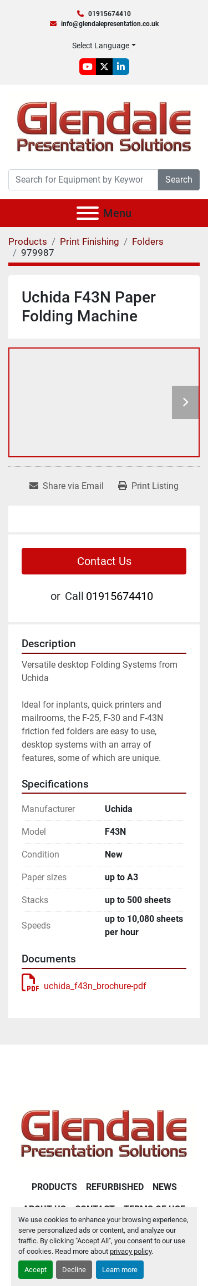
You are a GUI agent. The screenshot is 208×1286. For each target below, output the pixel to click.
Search (178, 179)
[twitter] (104, 66)
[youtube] (87, 66)
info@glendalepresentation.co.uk (110, 24)
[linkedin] (121, 66)
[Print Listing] (148, 486)
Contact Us (104, 561)
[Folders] (148, 241)
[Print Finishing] (89, 241)
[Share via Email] (66, 486)
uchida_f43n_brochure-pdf (84, 986)
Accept (35, 1269)
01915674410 (109, 14)
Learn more (120, 1269)
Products (54, 1187)
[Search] (83, 179)
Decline (74, 1269)
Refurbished (115, 1187)
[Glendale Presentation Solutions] (104, 1132)
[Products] (27, 241)
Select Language (100, 45)
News (165, 1187)
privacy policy (130, 1251)
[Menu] (88, 213)
